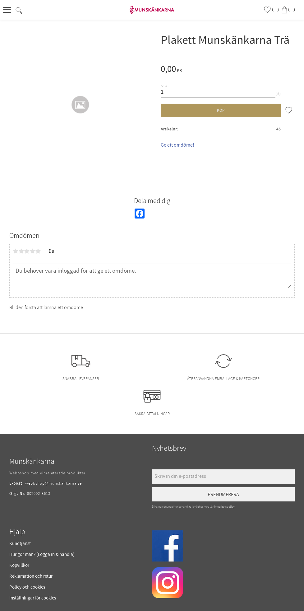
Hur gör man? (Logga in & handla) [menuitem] (42, 554)
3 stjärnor (27, 251)
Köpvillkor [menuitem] (19, 565)
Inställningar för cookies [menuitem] (32, 598)
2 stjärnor (21, 251)
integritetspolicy (224, 507)
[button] (8, 10)
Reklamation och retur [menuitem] (31, 576)
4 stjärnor (32, 251)
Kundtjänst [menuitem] (20, 544)
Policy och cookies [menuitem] (27, 587)
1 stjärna (15, 251)
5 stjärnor (38, 251)
